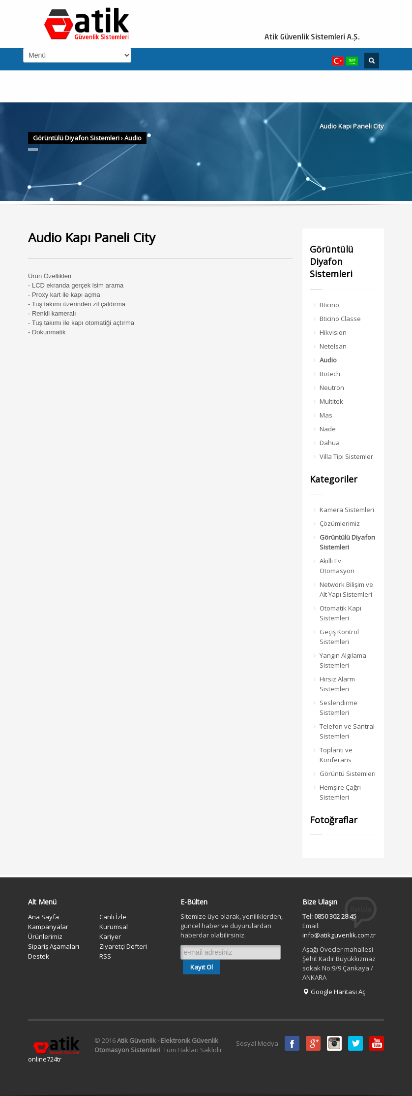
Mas (326, 415)
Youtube (376, 1043)
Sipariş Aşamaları (53, 946)
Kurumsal (113, 926)
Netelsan (333, 346)
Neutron (332, 387)
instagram (334, 1043)
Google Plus (313, 1043)
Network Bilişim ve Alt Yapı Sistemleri (346, 589)
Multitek (331, 401)
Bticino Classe (340, 318)
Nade (328, 428)
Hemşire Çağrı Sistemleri (340, 792)
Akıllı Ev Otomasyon (337, 565)
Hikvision (333, 332)
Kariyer (110, 936)
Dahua (330, 442)
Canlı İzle (112, 916)
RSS (105, 956)
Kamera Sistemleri (347, 509)
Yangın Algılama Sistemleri (343, 660)
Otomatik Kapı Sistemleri (340, 613)
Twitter (355, 1043)
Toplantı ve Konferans (336, 754)
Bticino (329, 304)
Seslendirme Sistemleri (338, 707)
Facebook (292, 1043)
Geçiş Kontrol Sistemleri (339, 636)
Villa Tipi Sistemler (346, 456)
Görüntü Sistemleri (348, 773)
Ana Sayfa (43, 916)
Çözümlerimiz (340, 523)
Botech (330, 373)
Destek (38, 956)
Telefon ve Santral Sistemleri (347, 731)
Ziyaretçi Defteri (123, 946)
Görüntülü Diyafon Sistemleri (76, 137)
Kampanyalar (48, 926)
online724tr (44, 1059)
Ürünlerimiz (45, 936)
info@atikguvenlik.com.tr (339, 935)
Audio (133, 137)
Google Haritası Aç (333, 991)
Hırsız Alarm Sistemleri (337, 684)
